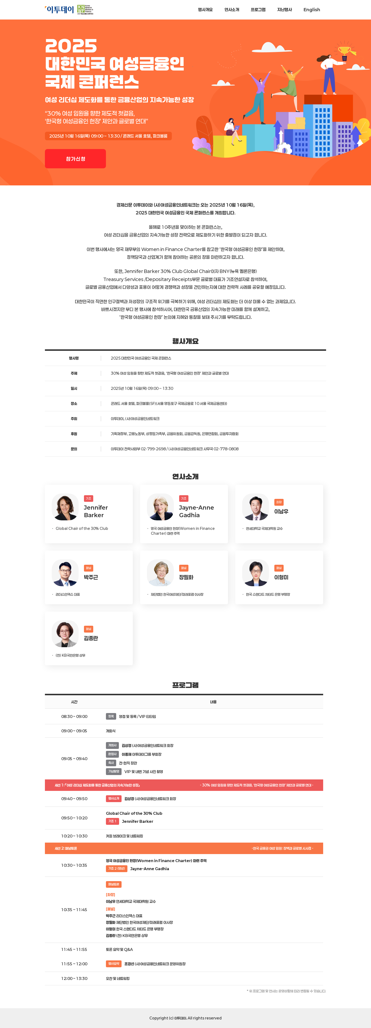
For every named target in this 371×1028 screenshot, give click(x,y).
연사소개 (232, 9)
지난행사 (284, 9)
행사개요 (205, 9)
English (312, 9)
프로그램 (258, 9)
